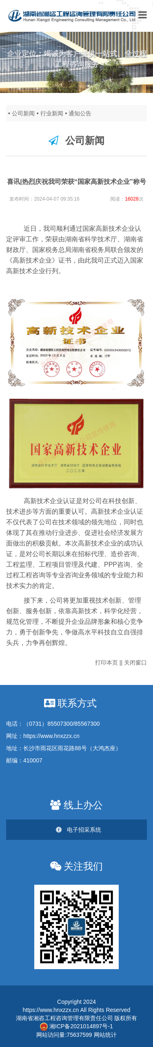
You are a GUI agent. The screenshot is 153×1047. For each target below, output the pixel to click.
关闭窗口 (135, 662)
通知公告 (80, 113)
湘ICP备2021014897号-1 (76, 1026)
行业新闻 (51, 113)
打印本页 (106, 662)
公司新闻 (23, 113)
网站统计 (105, 1035)
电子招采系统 (79, 829)
